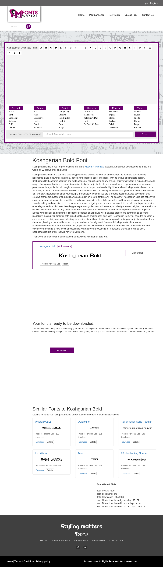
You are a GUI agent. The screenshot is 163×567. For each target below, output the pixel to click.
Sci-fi (111, 124)
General (16, 108)
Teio (80, 453)
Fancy (40, 108)
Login (145, 3)
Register (154, 3)
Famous (137, 127)
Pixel (36, 115)
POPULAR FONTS (61, 540)
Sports (137, 118)
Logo (136, 124)
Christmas (88, 111)
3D (35, 111)
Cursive (62, 115)
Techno (112, 121)
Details (50, 442)
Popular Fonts (96, 15)
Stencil (112, 118)
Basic (11, 111)
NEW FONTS (81, 540)
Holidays (91, 108)
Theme (140, 108)
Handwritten (64, 118)
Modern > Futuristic (94, 166)
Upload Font (130, 15)
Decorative (38, 118)
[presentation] (56, 341)
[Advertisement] (81, 79)
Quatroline (84, 421)
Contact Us (148, 15)
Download (62, 350)
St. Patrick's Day (91, 124)
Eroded (37, 121)
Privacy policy (43, 561)
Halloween (89, 115)
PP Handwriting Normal (134, 453)
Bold (11, 124)
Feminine (38, 127)
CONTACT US (117, 540)
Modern (116, 108)
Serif (11, 115)
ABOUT (43, 540)
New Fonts (114, 15)
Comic (37, 124)
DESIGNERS (98, 540)
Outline (12, 127)
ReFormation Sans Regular (136, 421)
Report (65, 264)
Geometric (113, 127)
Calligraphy (64, 111)
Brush (61, 124)
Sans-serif (13, 118)
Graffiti (62, 121)
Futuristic (113, 111)
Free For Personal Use (50, 264)
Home (81, 15)
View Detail (137, 253)
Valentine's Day (91, 118)
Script (65, 108)
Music (137, 115)
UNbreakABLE (43, 421)
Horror (137, 121)
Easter (86, 121)
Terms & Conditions (24, 561)
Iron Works (41, 453)
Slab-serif (13, 121)
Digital (112, 115)
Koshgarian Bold (48, 246)
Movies (137, 111)
